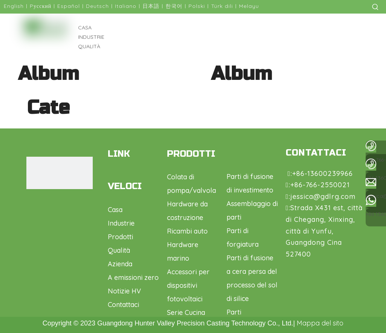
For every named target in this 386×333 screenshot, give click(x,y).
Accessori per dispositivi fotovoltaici (188, 285)
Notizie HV (124, 291)
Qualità (119, 250)
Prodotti (120, 236)
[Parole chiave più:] (375, 7)
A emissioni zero (133, 277)
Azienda (120, 264)
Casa (115, 209)
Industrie (121, 223)
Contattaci (123, 304)
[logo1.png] (55, 173)
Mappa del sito (320, 323)
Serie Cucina (186, 312)
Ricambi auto (187, 231)
